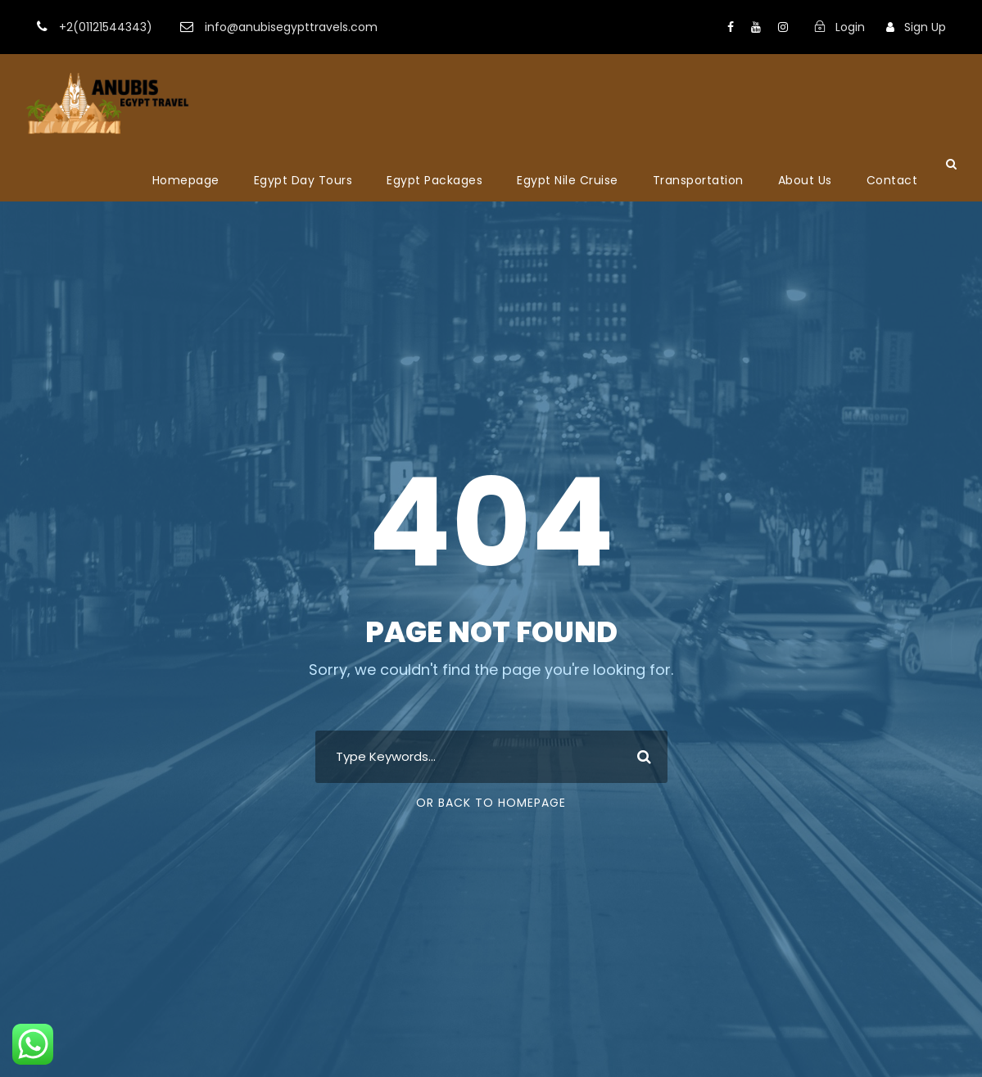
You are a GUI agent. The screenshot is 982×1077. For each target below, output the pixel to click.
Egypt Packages (434, 180)
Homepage (185, 180)
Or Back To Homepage (491, 802)
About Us (805, 180)
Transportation (698, 180)
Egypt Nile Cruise (567, 180)
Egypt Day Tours (303, 180)
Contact (892, 180)
